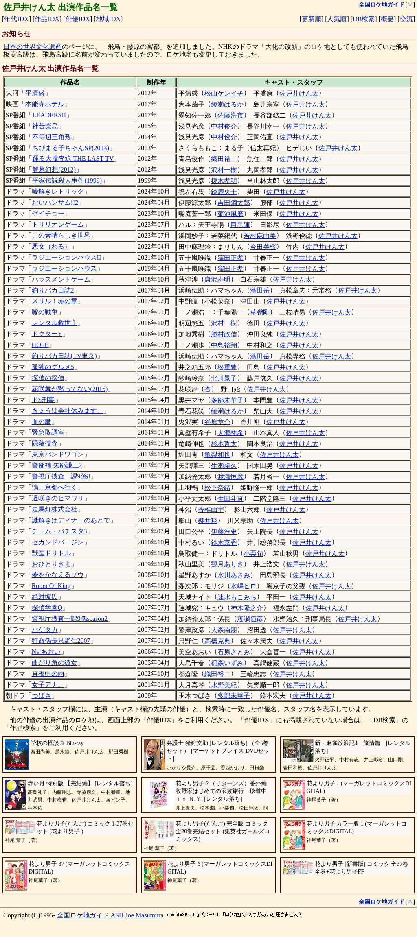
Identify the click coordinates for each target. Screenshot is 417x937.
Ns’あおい (46, 651)
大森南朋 (224, 630)
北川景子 (224, 378)
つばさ (41, 695)
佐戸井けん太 (298, 93)
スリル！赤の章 (54, 300)
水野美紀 (224, 684)
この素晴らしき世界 (61, 235)
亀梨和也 (217, 454)
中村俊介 (224, 126)
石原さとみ (233, 652)
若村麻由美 (260, 235)
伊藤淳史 (224, 531)
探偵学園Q (47, 607)
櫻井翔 (207, 520)
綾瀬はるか (227, 104)
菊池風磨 (230, 213)
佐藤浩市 (230, 115)
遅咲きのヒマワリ (58, 498)
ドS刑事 (43, 399)
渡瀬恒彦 (230, 476)
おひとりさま (51, 564)
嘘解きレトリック (58, 191)
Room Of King (51, 585)
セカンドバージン (58, 542)
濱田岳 (260, 290)
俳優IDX (78, 18)
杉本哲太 (224, 443)
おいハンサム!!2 (55, 202)
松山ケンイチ (224, 93)
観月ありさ (227, 564)
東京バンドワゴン (58, 454)
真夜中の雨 (48, 673)
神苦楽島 (45, 125)
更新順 (311, 18)
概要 (387, 18)
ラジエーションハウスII (66, 257)
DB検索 (364, 18)
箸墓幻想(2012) (54, 169)
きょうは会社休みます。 (67, 410)
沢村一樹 (224, 169)
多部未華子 (227, 400)
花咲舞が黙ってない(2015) (70, 388)
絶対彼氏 (45, 596)
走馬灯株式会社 (54, 509)
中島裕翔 (224, 345)
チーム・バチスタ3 (59, 531)
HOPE (40, 344)
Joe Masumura (144, 915)
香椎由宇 (211, 509)
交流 (406, 18)
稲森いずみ (227, 663)
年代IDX (16, 18)
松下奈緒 (217, 487)
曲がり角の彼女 (54, 662)
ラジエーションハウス (64, 268)
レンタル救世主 (54, 322)
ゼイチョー (48, 213)
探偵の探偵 (48, 377)
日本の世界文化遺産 (32, 46)
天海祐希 (230, 432)
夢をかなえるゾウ (58, 574)
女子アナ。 (48, 684)
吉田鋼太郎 (233, 202)
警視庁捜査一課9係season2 (70, 618)
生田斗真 (230, 498)
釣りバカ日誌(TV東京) (64, 355)
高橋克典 (217, 641)
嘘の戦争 (45, 311)
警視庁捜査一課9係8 (61, 476)
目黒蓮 (240, 224)
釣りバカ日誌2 (53, 290)
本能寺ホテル (44, 103)
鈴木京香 (224, 542)
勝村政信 (224, 334)
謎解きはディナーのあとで (71, 520)
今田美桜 (263, 246)
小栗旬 (253, 553)
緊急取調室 (48, 432)
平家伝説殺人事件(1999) (67, 180)
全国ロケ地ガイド (83, 915)
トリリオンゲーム (58, 224)
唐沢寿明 (217, 279)
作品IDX (47, 18)
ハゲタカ (45, 629)
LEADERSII (49, 114)
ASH (117, 915)
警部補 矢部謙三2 (57, 465)
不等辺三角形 (51, 136)
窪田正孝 (230, 257)
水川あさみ (233, 575)
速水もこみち (237, 597)
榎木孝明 (224, 180)
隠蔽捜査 (45, 443)
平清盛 (35, 93)
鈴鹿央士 (224, 191)
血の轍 (41, 421)
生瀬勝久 (224, 465)
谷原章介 (217, 421)
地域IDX (108, 18)
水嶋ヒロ (243, 586)
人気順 (337, 18)
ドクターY (47, 333)
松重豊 (227, 367)
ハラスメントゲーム (61, 279)
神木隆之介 (246, 608)
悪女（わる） (51, 246)
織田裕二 (224, 158)
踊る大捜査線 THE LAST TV (73, 158)
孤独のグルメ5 (53, 366)
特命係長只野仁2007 (61, 640)
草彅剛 (260, 312)
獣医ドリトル (51, 553)
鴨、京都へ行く (54, 487)
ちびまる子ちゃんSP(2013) (70, 147)
